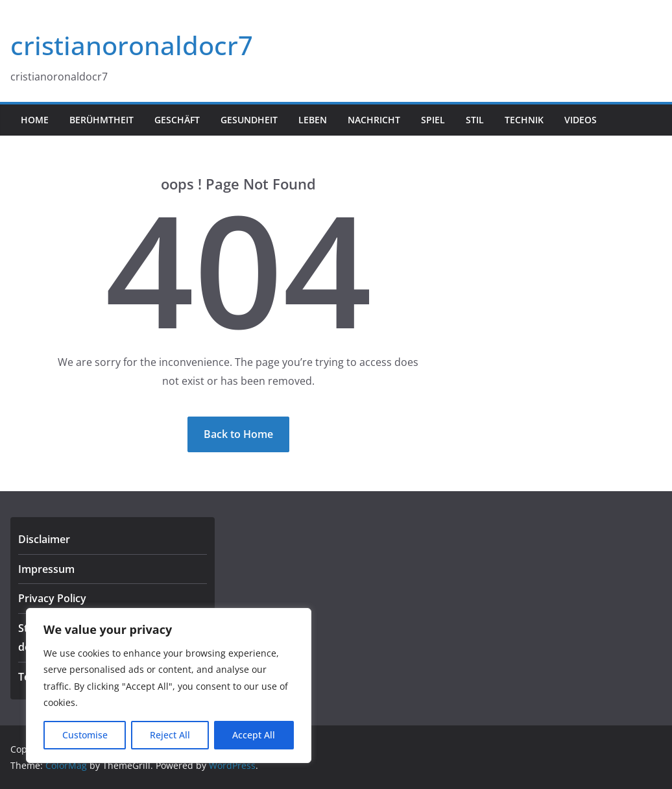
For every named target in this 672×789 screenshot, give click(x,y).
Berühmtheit (101, 120)
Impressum (46, 569)
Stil (475, 120)
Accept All (253, 735)
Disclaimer (44, 539)
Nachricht (374, 120)
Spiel (433, 120)
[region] (168, 685)
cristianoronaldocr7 (131, 45)
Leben (312, 120)
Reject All (170, 735)
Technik (524, 120)
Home (35, 120)
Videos (580, 120)
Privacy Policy (52, 598)
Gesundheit (249, 120)
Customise (85, 735)
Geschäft (177, 120)
